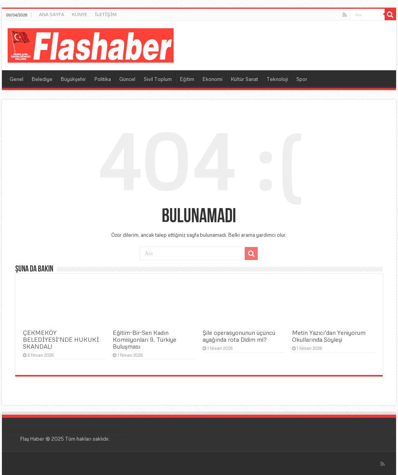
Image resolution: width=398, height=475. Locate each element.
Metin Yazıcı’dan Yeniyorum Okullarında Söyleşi (329, 336)
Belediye (42, 79)
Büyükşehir (73, 79)
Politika (102, 79)
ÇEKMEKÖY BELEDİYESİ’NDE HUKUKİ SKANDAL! (61, 339)
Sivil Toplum (158, 79)
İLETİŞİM (106, 14)
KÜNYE (79, 14)
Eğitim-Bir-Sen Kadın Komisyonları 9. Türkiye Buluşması (144, 339)
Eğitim (187, 79)
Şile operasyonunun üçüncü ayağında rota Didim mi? (239, 336)
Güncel (127, 79)
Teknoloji (277, 79)
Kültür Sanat (244, 79)
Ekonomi (213, 79)
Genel (16, 79)
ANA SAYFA (51, 14)
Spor (301, 79)
